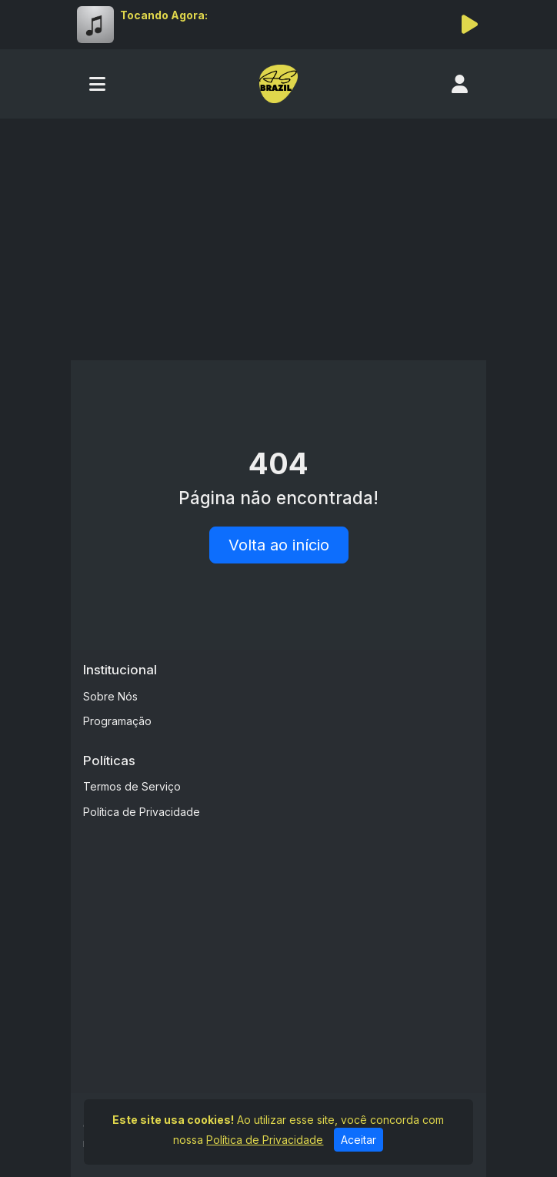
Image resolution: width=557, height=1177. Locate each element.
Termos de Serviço (132, 786)
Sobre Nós (110, 696)
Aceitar (358, 1139)
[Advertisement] (278, 234)
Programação (117, 720)
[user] (459, 84)
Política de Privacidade (141, 811)
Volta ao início (278, 545)
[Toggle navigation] (97, 84)
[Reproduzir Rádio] (469, 24)
